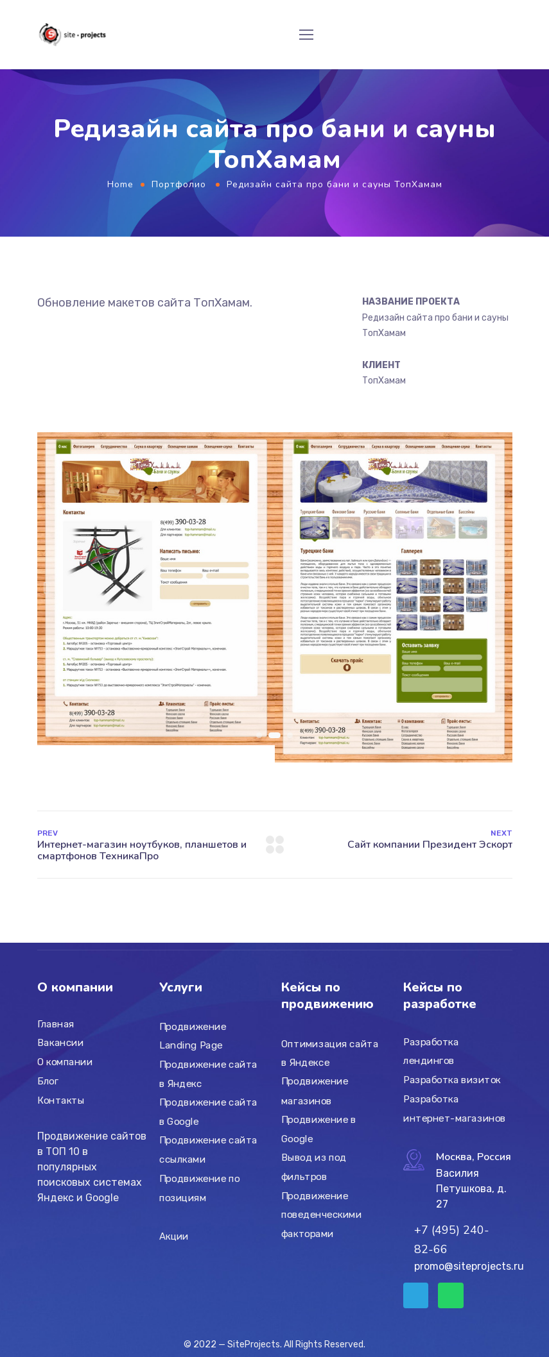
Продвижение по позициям (199, 1188)
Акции (173, 1236)
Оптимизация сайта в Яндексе (329, 1053)
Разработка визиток (452, 1080)
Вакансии (60, 1043)
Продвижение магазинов (315, 1091)
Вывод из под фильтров (314, 1167)
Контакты (60, 1100)
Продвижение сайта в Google (208, 1112)
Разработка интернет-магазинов (454, 1108)
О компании (64, 1062)
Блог (47, 1081)
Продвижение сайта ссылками (208, 1150)
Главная (55, 1024)
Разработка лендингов (430, 1051)
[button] (46, 588)
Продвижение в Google (318, 1129)
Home (120, 184)
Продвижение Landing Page (193, 1036)
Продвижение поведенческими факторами (321, 1215)
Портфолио (179, 184)
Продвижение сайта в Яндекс (208, 1074)
